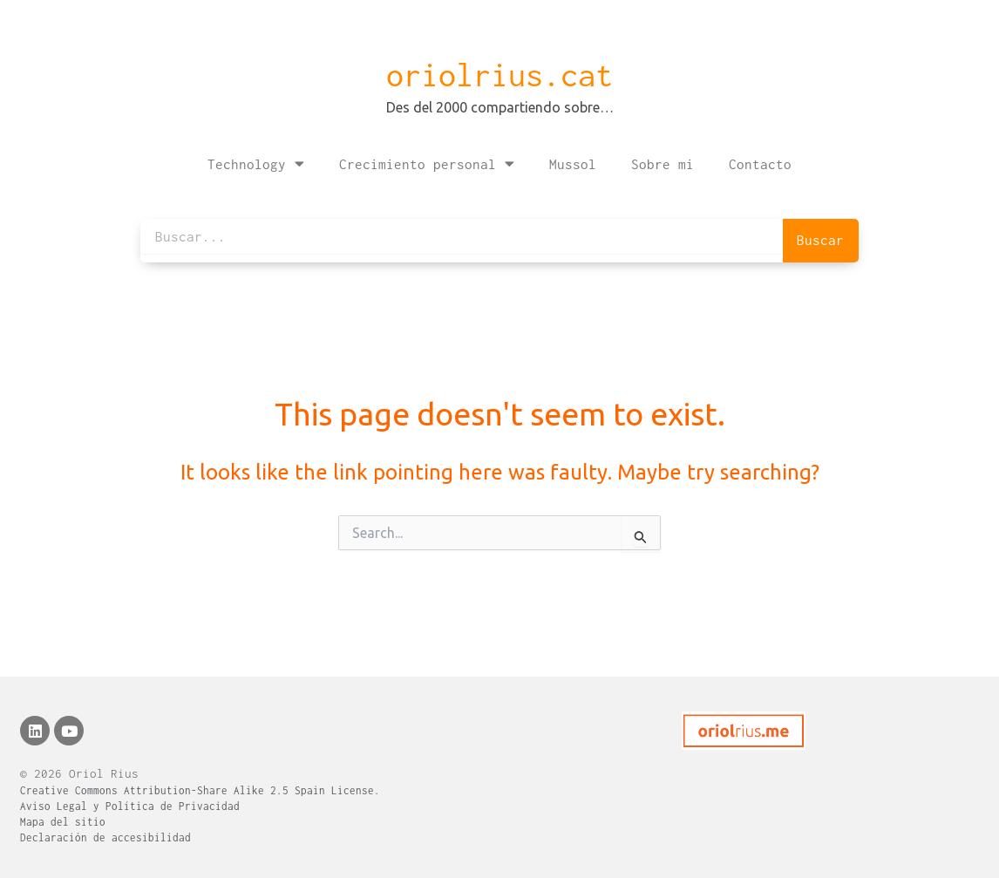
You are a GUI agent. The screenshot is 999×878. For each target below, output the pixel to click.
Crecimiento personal (426, 163)
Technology (255, 163)
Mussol (572, 164)
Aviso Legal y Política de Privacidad (130, 806)
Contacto (760, 164)
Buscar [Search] (820, 240)
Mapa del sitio (62, 821)
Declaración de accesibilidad (105, 837)
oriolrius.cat (499, 75)
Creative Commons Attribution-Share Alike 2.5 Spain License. (200, 790)
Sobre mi (662, 164)
